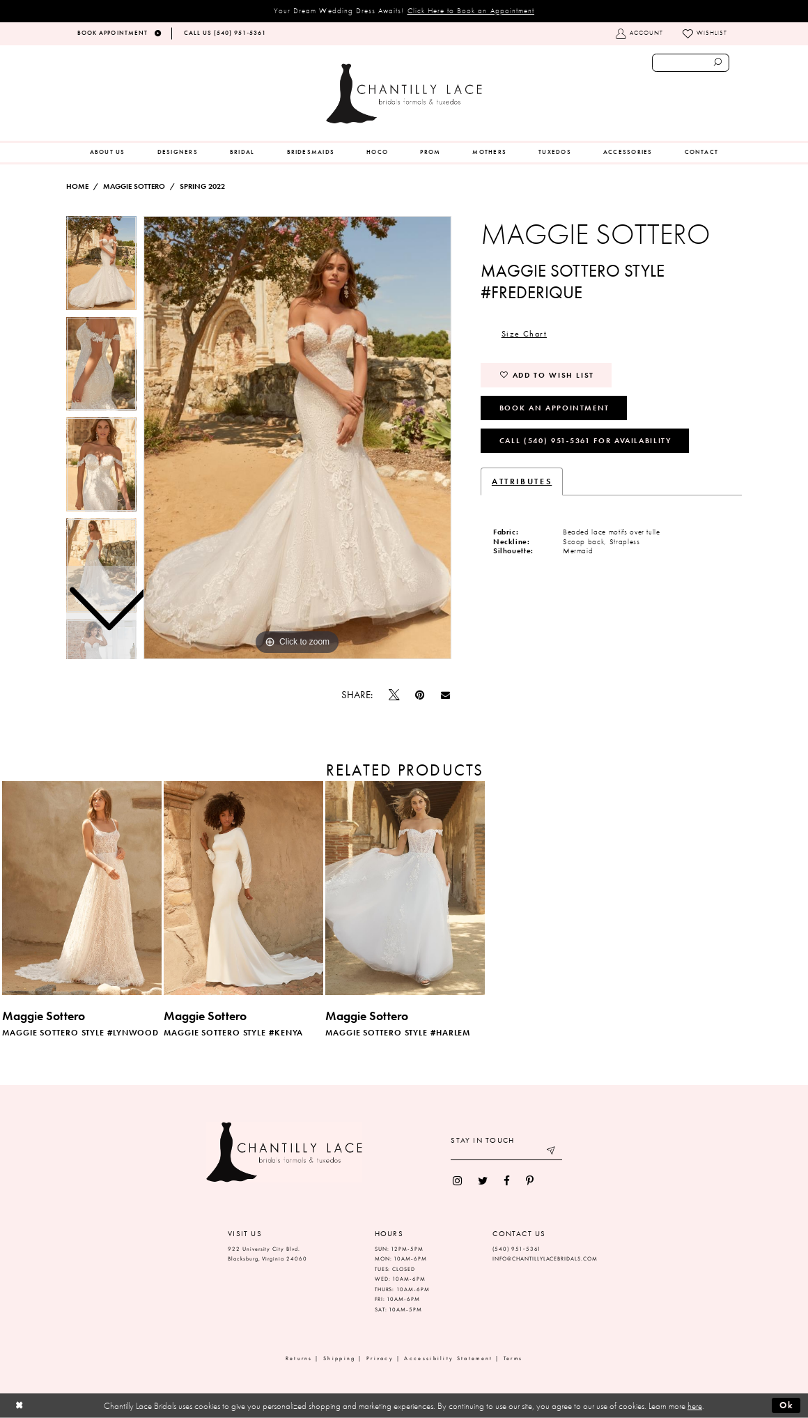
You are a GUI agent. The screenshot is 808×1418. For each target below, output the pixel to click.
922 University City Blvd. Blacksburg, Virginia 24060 (267, 1254)
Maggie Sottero (134, 186)
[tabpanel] (297, 437)
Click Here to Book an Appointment (471, 10)
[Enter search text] (691, 62)
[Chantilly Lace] (404, 93)
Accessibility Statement (448, 1358)
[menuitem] (107, 152)
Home (77, 186)
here (694, 1406)
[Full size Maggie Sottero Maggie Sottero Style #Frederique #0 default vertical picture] (297, 437)
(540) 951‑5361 (516, 1249)
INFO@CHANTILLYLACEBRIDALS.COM (545, 1259)
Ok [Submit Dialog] (786, 1405)
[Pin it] (420, 695)
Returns (299, 1358)
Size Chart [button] (524, 333)
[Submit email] (552, 1152)
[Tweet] (394, 695)
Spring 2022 (202, 186)
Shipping (339, 1358)
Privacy (380, 1358)
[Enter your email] (506, 1152)
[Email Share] (445, 695)
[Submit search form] (718, 62)
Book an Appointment (554, 408)
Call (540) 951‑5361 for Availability (585, 440)
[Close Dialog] (19, 1406)
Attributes (522, 481)
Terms (513, 1358)
